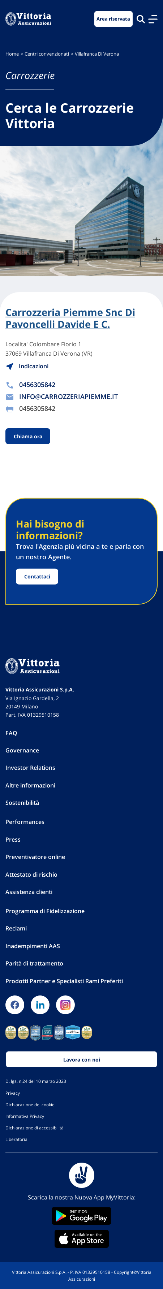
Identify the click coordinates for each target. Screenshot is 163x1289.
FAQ (11, 733)
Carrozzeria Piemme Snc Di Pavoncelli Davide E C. (70, 318)
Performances (24, 822)
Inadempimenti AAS (32, 946)
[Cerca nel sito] (141, 19)
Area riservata (113, 19)
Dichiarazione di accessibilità (34, 1127)
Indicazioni (26, 366)
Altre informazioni (30, 785)
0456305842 (37, 384)
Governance (22, 750)
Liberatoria (16, 1139)
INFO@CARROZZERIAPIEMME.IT (68, 396)
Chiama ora (28, 436)
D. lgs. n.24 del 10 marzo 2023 (35, 1081)
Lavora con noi (81, 1059)
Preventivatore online (35, 857)
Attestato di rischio (31, 874)
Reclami (16, 928)
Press (13, 839)
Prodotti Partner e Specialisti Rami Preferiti (64, 981)
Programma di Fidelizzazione (45, 911)
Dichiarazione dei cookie (30, 1104)
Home (12, 54)
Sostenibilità (22, 803)
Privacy (12, 1093)
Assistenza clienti (28, 892)
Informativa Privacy (24, 1116)
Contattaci (37, 576)
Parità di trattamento (34, 963)
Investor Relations (30, 768)
